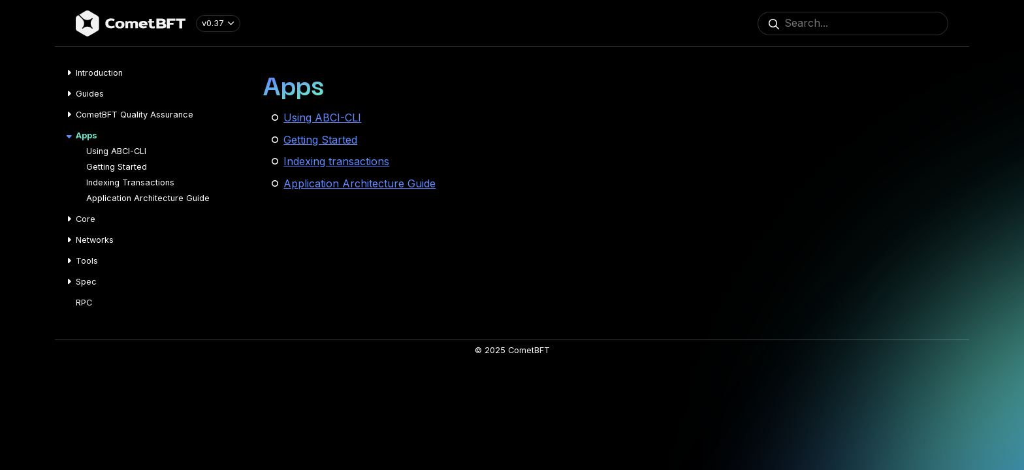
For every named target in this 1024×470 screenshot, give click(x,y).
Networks (95, 240)
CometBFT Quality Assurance (134, 114)
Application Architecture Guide (148, 198)
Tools (87, 261)
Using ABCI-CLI (116, 151)
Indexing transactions (336, 161)
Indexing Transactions (130, 182)
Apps (86, 135)
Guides (90, 94)
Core (85, 219)
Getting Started (116, 167)
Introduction (99, 73)
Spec (86, 282)
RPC (84, 302)
